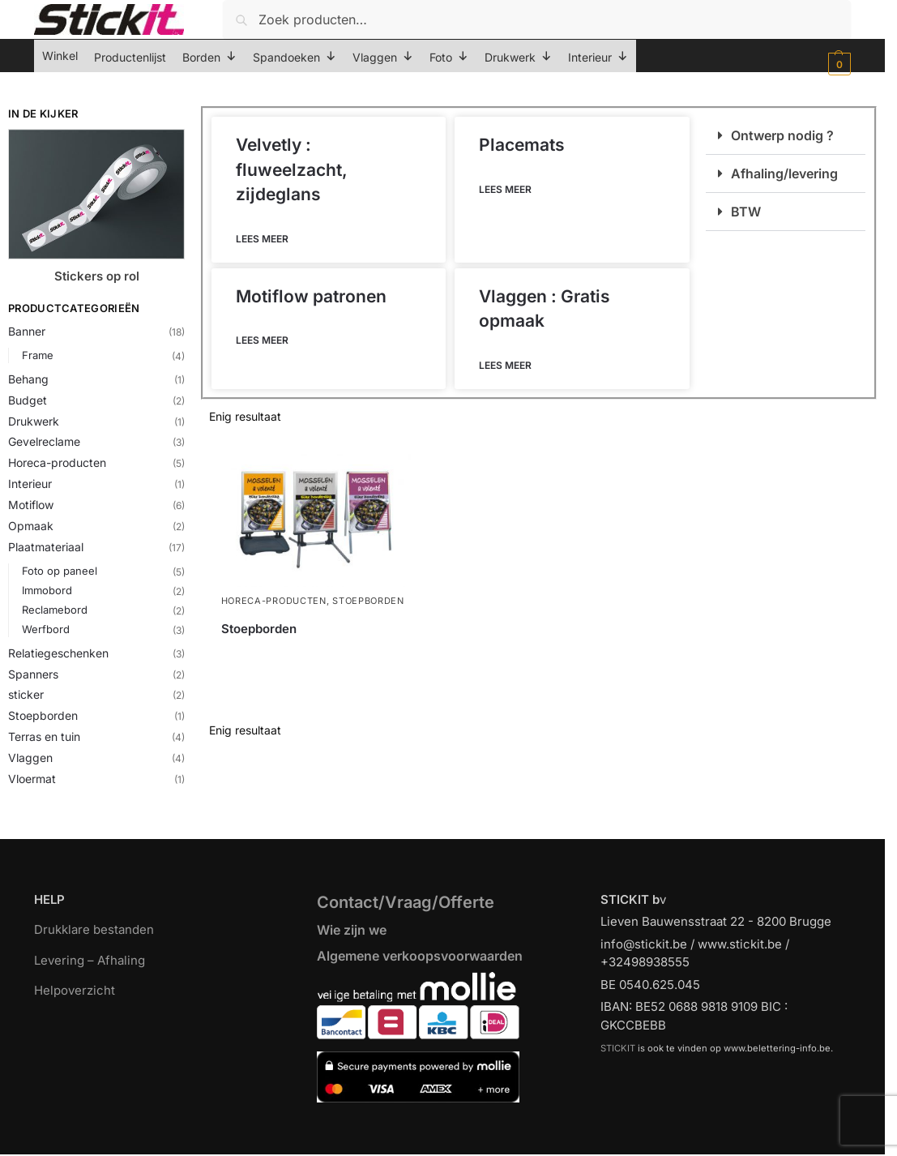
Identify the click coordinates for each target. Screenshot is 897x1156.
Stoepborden (43, 715)
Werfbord (46, 629)
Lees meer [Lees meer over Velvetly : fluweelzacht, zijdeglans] (262, 239)
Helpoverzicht (74, 990)
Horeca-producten (57, 462)
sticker (26, 694)
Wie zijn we (352, 930)
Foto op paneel (59, 570)
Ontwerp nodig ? (782, 135)
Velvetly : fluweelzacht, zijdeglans (292, 169)
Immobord (47, 590)
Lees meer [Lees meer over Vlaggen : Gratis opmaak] (505, 365)
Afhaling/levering (784, 173)
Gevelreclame (44, 441)
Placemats (522, 145)
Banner (26, 331)
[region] (448, 1108)
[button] (837, 64)
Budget (27, 400)
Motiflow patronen (311, 296)
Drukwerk (33, 421)
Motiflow (30, 505)
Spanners (33, 674)
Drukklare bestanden (94, 929)
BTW (746, 211)
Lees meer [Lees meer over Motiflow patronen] (262, 340)
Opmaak (30, 526)
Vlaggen (30, 757)
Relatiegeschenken (58, 653)
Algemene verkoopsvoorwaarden (420, 956)
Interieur (30, 483)
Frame (37, 355)
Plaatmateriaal (45, 547)
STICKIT (617, 1048)
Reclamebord (55, 609)
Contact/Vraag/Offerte (405, 902)
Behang (28, 379)
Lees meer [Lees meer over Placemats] (505, 189)
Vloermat (32, 779)
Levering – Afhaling (89, 960)
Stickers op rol (96, 276)
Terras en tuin (44, 736)
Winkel (60, 55)
